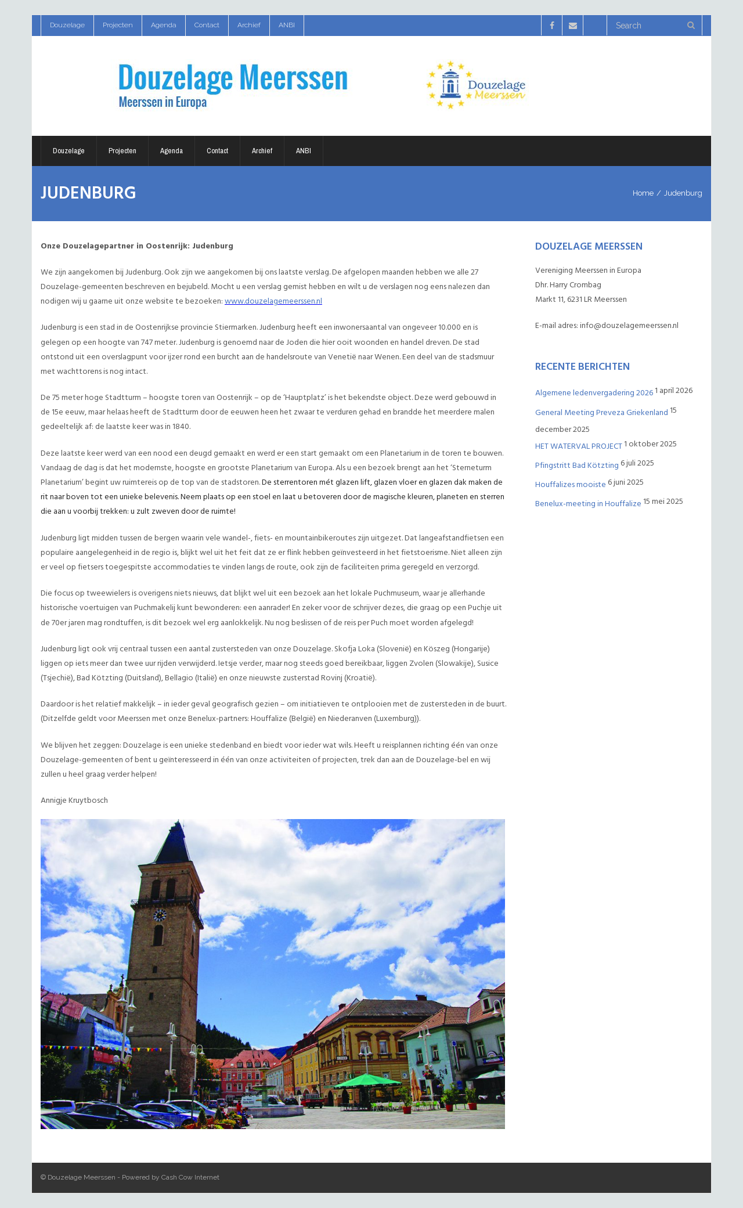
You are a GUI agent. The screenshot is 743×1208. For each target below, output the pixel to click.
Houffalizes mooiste (570, 484)
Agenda (163, 25)
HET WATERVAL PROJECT (578, 446)
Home (643, 193)
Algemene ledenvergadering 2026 (594, 392)
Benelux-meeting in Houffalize (588, 503)
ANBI (287, 25)
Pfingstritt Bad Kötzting (577, 465)
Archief (249, 25)
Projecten (118, 25)
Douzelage (67, 25)
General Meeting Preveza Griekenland (601, 412)
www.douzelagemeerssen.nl (273, 301)
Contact (206, 25)
